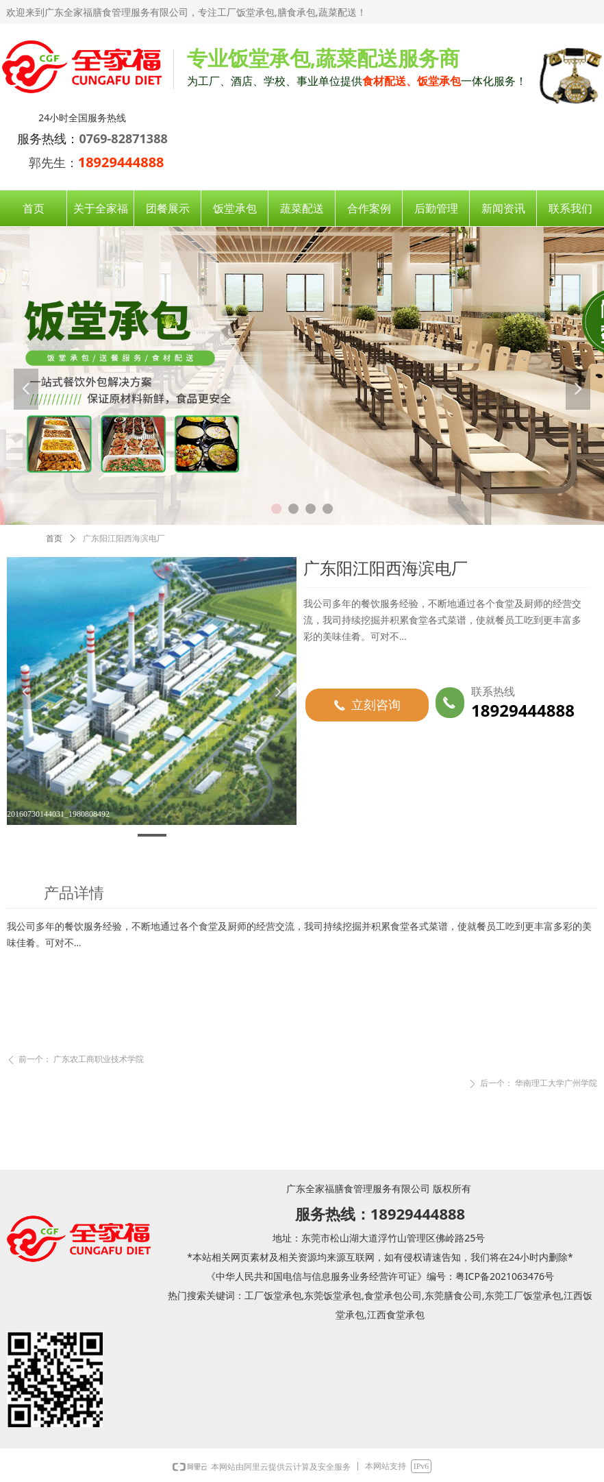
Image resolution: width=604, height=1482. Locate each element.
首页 (54, 538)
